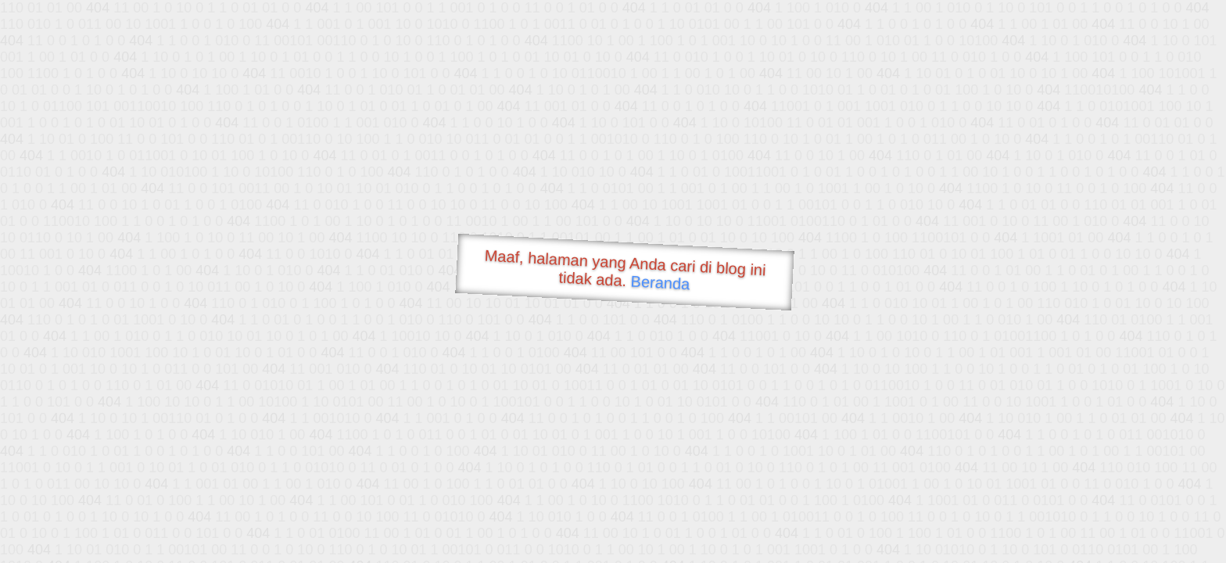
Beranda (660, 282)
